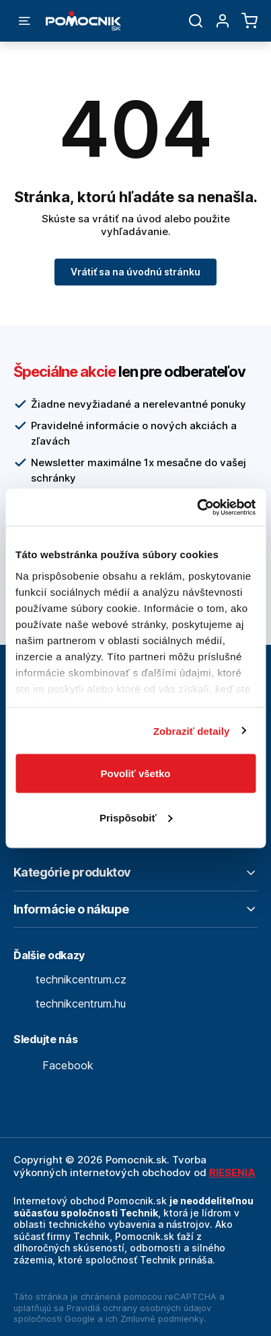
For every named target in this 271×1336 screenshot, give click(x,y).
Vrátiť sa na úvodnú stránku (135, 271)
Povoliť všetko (136, 773)
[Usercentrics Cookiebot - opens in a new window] (197, 507)
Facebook (53, 1065)
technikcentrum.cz (69, 979)
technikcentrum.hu (69, 1003)
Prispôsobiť (136, 817)
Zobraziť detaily (191, 730)
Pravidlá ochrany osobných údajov (139, 1307)
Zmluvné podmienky (162, 1318)
